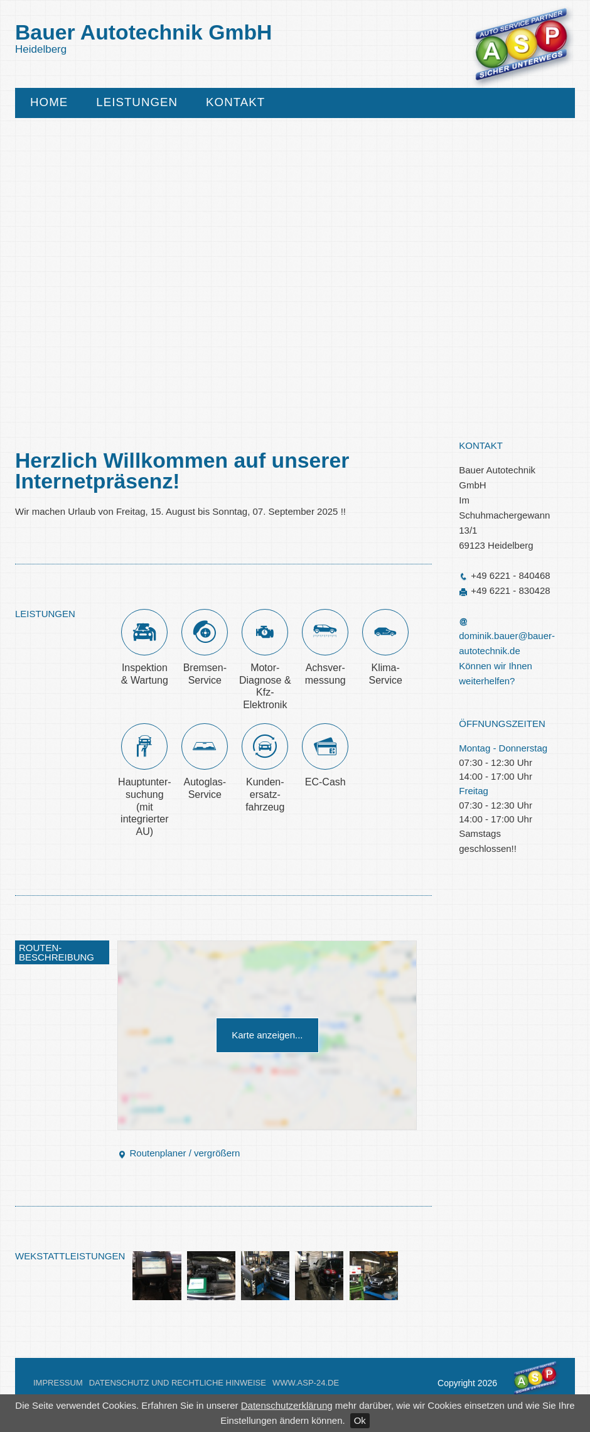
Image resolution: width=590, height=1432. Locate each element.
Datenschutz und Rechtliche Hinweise (177, 1382)
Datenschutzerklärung (287, 1405)
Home (49, 103)
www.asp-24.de (305, 1382)
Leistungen (137, 103)
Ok (360, 1420)
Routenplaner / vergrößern (178, 1153)
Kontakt (235, 103)
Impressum (58, 1382)
